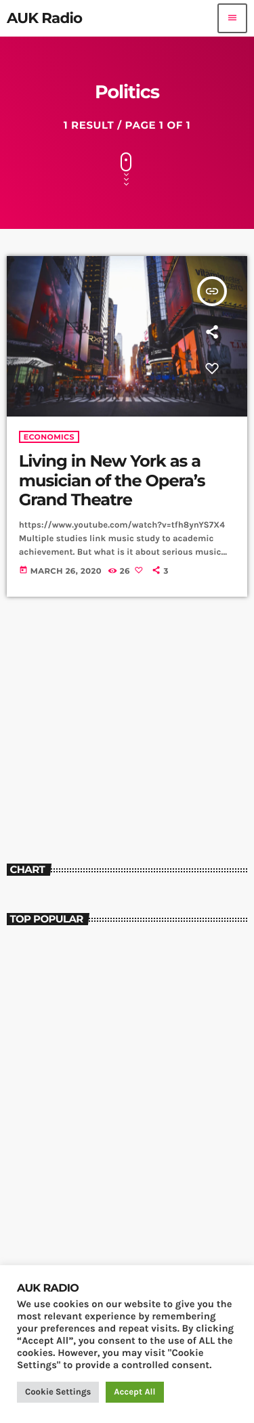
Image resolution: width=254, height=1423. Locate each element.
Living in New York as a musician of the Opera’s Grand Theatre (112, 481)
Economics (49, 437)
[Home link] (44, 18)
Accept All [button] (134, 1392)
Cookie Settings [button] (58, 1392)
